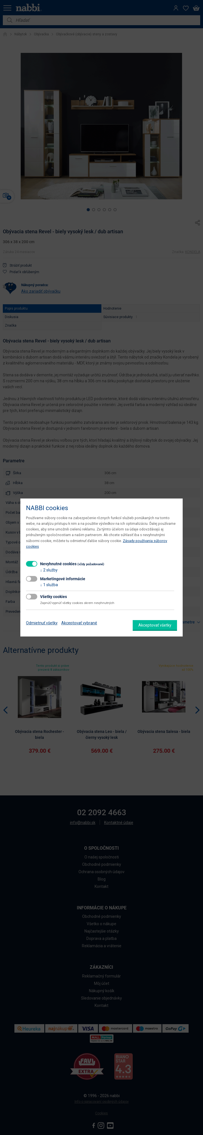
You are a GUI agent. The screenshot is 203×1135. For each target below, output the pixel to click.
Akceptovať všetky (154, 625)
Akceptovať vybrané (79, 623)
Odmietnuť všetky (42, 623)
